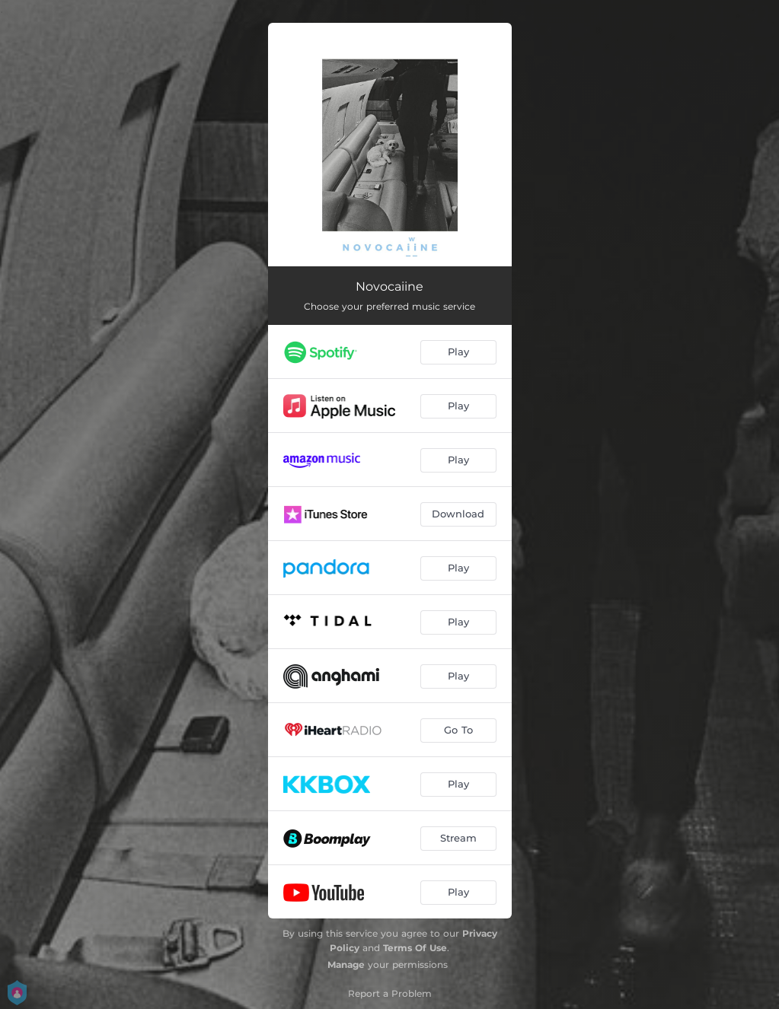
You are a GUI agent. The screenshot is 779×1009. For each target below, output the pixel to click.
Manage (346, 964)
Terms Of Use (415, 947)
